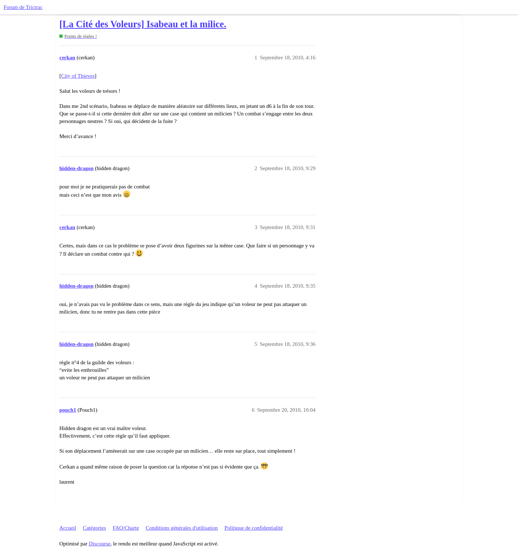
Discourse (99, 544)
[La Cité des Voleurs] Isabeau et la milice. (142, 24)
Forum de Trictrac (23, 7)
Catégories (94, 528)
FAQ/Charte (126, 528)
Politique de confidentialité (253, 528)
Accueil (67, 528)
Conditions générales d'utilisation (182, 528)
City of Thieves (78, 76)
